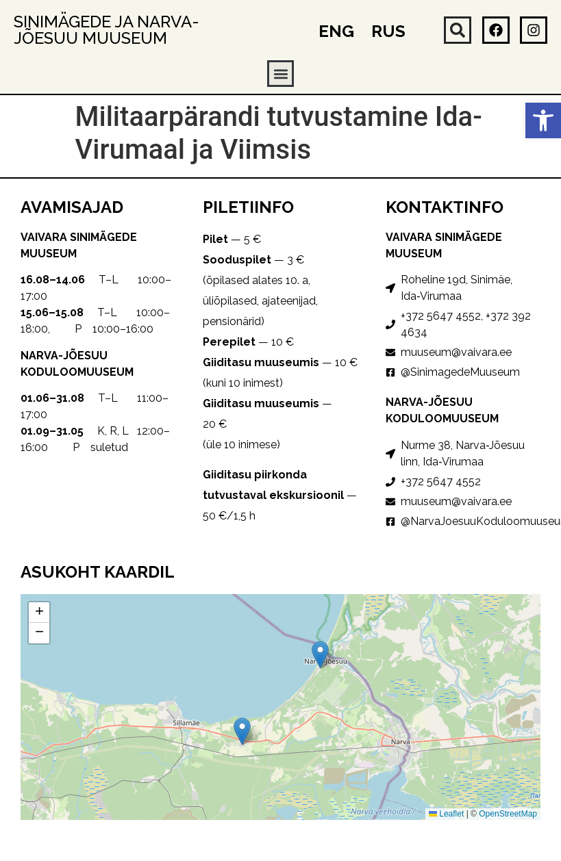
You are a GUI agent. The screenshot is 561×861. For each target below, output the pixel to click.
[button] (543, 120)
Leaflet (446, 814)
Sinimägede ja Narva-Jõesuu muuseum (106, 30)
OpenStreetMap (508, 814)
